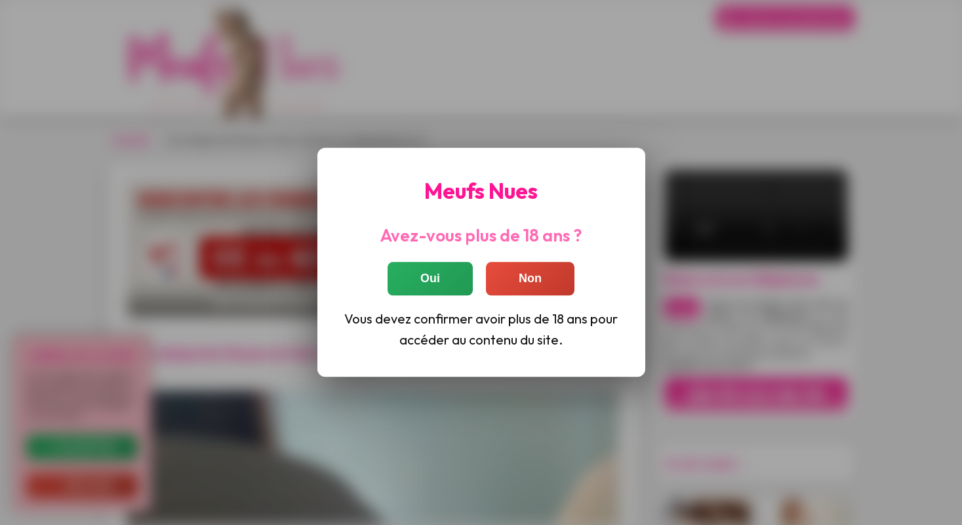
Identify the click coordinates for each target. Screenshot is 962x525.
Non (530, 278)
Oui (430, 278)
